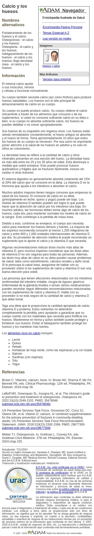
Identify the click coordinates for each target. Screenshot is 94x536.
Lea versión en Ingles (57, 38)
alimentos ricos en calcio (24, 333)
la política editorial (69, 489)
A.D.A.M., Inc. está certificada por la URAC (60, 467)
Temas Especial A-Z (56, 33)
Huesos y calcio (51, 64)
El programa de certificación (52, 472)
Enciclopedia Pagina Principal (62, 27)
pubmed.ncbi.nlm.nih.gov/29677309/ (26, 428)
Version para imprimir (57, 79)
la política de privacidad (60, 492)
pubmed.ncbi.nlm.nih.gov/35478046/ (26, 404)
